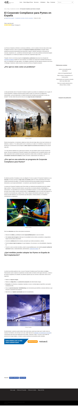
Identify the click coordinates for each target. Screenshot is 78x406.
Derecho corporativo (29, 18)
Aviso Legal (12, 390)
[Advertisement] (28, 34)
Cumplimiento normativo (14, 8)
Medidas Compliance (14, 378)
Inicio (21, 2)
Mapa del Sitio (41, 390)
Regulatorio (23, 378)
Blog (48, 2)
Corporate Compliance (9, 59)
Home (5, 8)
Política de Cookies (32, 390)
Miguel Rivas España (10, 18)
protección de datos (34, 249)
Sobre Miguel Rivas (28, 2)
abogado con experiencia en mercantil (42, 333)
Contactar (52, 2)
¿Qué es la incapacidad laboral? (65, 73)
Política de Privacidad (21, 390)
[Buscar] (64, 2)
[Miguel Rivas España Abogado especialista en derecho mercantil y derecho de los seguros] (9, 2)
